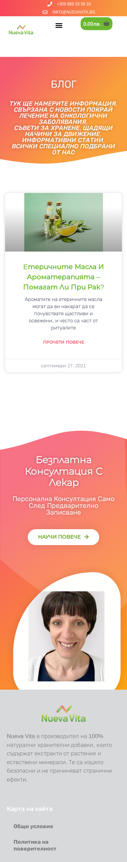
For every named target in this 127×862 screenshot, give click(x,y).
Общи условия (33, 826)
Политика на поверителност (35, 845)
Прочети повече (63, 342)
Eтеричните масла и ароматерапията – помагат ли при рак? (63, 277)
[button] (59, 25)
